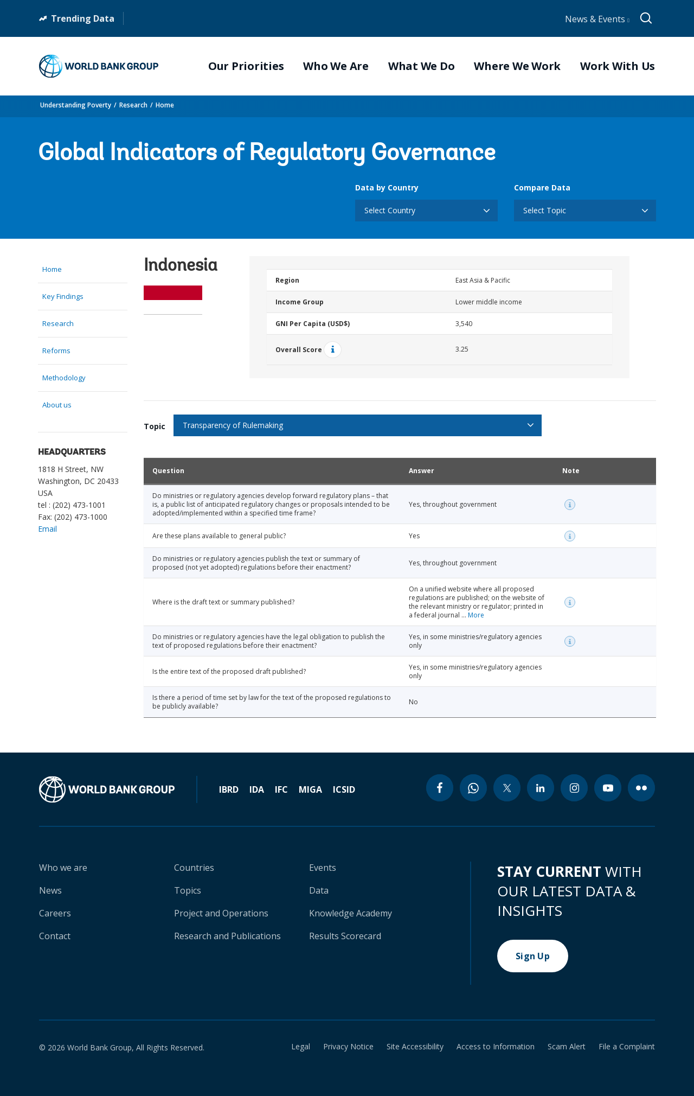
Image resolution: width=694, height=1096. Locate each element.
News (50, 890)
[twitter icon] (506, 787)
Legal (300, 1046)
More (476, 615)
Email (47, 529)
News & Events (597, 19)
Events (322, 868)
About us (57, 405)
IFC (281, 789)
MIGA (310, 789)
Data (319, 890)
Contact (54, 936)
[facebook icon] (439, 787)
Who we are (63, 868)
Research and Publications (227, 936)
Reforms (56, 350)
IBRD (229, 789)
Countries (194, 868)
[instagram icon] (574, 787)
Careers (55, 913)
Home (165, 105)
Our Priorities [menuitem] (246, 66)
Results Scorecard (345, 936)
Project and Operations (221, 913)
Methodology (64, 378)
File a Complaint (627, 1046)
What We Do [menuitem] (421, 66)
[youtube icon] (607, 787)
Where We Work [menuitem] (517, 66)
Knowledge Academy (350, 913)
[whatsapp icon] (473, 787)
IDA (256, 789)
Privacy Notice (348, 1046)
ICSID (344, 789)
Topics (187, 890)
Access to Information (496, 1046)
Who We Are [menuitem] (336, 66)
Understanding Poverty (75, 105)
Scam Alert (567, 1046)
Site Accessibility (415, 1046)
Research (133, 105)
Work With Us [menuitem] (617, 66)
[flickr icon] (641, 787)
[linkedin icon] (540, 787)
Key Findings (62, 296)
